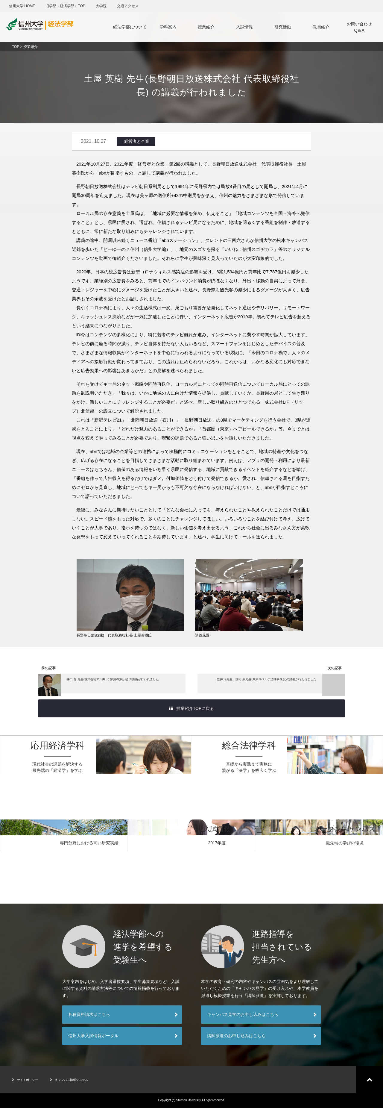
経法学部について (130, 27)
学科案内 (168, 27)
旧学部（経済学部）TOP (65, 6)
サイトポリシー (29, 1083)
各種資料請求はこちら (89, 1018)
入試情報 (244, 27)
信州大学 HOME (22, 6)
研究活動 (282, 27)
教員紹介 (321, 27)
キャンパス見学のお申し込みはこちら (242, 1018)
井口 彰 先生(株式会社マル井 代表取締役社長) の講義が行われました (108, 686)
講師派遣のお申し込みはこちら (236, 1039)
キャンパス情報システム (84, 1083)
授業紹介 (206, 27)
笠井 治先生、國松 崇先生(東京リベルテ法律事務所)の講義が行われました (275, 686)
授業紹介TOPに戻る (191, 712)
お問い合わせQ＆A (359, 27)
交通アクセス (128, 6)
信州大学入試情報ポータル (93, 1039)
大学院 (101, 6)
